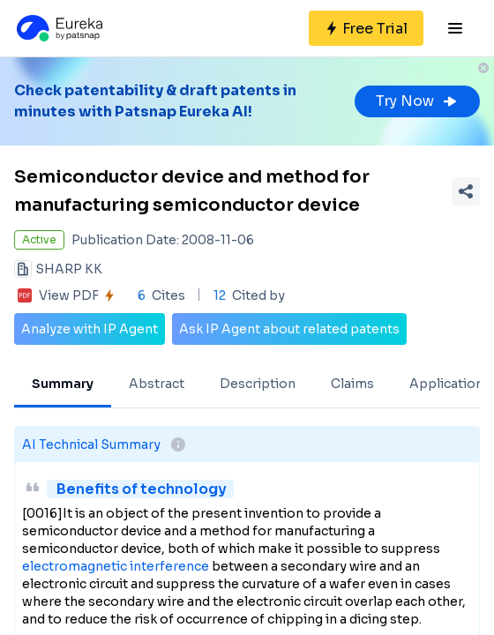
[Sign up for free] (366, 28)
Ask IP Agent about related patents (289, 329)
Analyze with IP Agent (89, 329)
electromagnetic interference (115, 566)
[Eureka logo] (58, 28)
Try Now (417, 101)
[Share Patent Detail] (466, 191)
